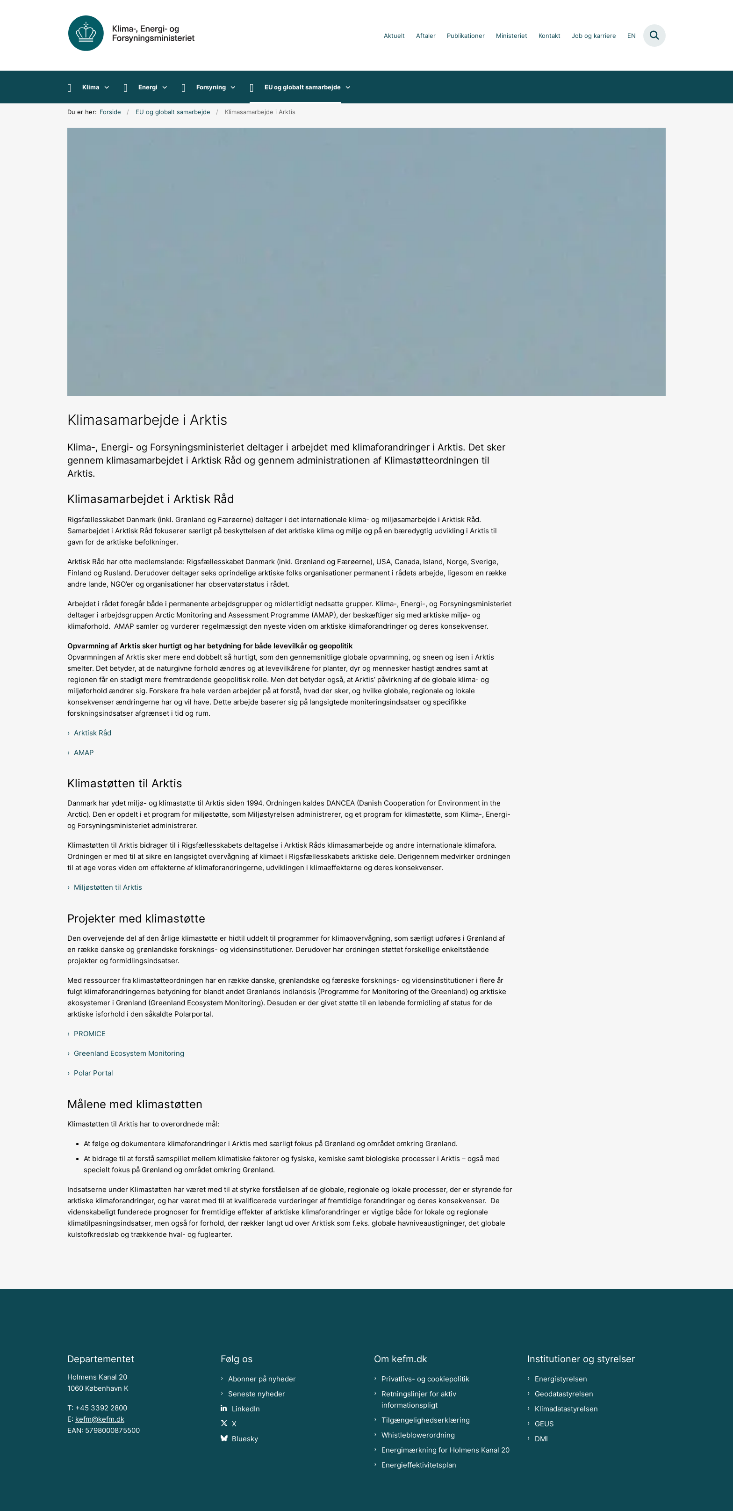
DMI (541, 1439)
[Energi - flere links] (162, 87)
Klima (91, 87)
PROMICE (90, 1034)
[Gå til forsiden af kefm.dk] (142, 35)
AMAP (84, 752)
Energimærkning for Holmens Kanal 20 (445, 1450)
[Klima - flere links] (104, 87)
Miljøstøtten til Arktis (108, 887)
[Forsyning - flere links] (231, 87)
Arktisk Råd (92, 733)
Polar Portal (93, 1073)
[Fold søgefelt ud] (654, 35)
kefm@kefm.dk (99, 1419)
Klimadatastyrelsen (566, 1409)
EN (631, 36)
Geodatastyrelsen (564, 1394)
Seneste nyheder (256, 1394)
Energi (148, 87)
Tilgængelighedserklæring (425, 1420)
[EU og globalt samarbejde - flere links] (346, 87)
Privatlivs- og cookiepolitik (425, 1379)
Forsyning (211, 87)
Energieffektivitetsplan (418, 1465)
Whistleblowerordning (418, 1435)
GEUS (544, 1424)
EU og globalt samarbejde (303, 87)
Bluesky (245, 1439)
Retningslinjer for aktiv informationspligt (418, 1399)
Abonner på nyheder (262, 1379)
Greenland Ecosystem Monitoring (129, 1053)
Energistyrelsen (561, 1379)
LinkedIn (246, 1409)
